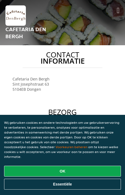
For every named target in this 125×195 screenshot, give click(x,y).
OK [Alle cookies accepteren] (62, 171)
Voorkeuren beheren (71, 147)
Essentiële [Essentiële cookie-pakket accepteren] (62, 184)
